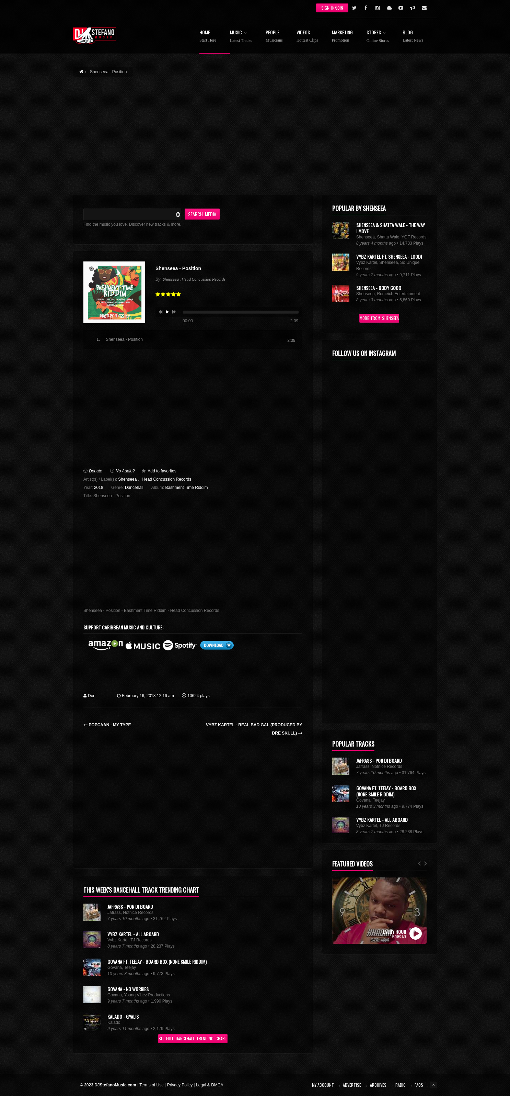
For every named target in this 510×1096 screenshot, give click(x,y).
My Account (323, 1085)
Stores (378, 36)
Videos (307, 36)
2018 (98, 487)
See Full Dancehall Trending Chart (193, 1038)
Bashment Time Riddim (186, 487)
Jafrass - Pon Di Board (130, 906)
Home (207, 36)
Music (241, 36)
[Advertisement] (255, 131)
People (274, 36)
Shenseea (127, 479)
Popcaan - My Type (107, 725)
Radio (400, 1085)
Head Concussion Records (166, 479)
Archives (378, 1085)
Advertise (352, 1085)
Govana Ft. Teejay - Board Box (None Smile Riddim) (157, 961)
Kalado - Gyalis (123, 1016)
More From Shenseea (379, 318)
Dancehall (134, 487)
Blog (413, 36)
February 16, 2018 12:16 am (145, 695)
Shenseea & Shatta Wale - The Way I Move (390, 228)
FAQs (419, 1085)
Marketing (342, 36)
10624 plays (196, 695)
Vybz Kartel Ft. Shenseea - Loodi (389, 256)
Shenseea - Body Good (378, 287)
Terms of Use (151, 1085)
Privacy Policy (180, 1085)
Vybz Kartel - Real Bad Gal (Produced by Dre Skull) (254, 729)
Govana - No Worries (128, 989)
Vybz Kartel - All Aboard (133, 934)
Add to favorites (162, 471)
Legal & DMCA (209, 1085)
